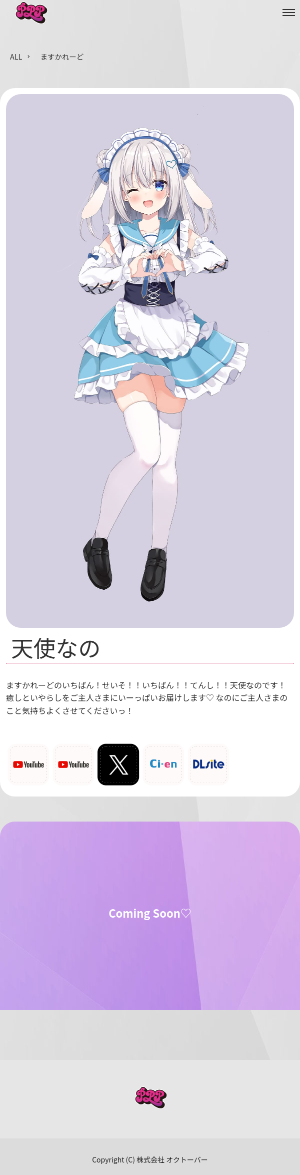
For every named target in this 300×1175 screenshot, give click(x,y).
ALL (16, 56)
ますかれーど (62, 56)
